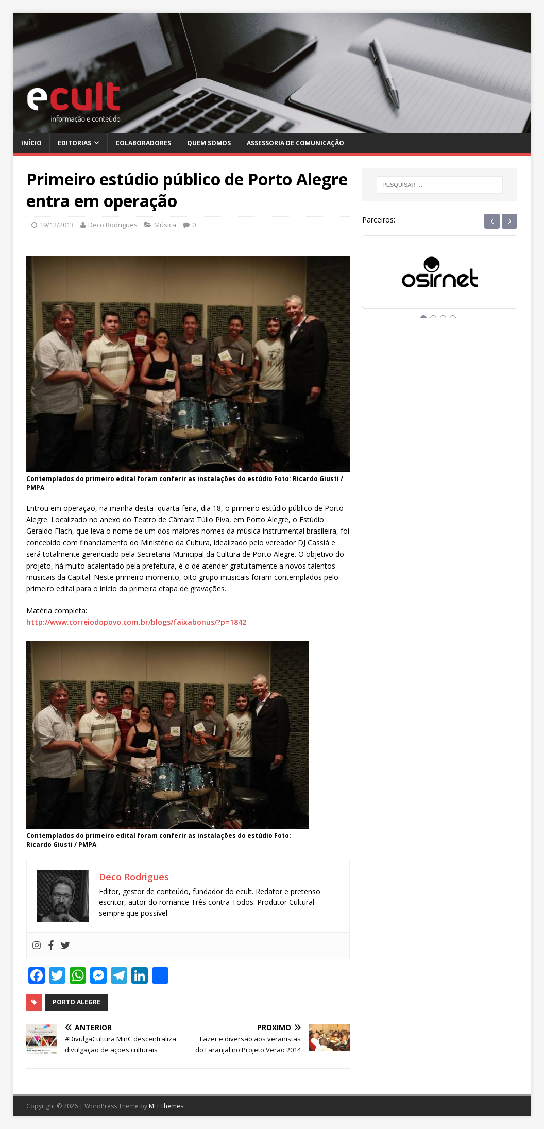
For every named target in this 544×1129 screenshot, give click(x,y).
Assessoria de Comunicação (295, 143)
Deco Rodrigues (113, 224)
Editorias (74, 143)
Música (165, 224)
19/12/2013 (57, 224)
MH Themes (166, 1106)
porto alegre (76, 1002)
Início (31, 143)
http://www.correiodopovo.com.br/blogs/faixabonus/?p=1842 (136, 622)
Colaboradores (143, 143)
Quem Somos (209, 143)
